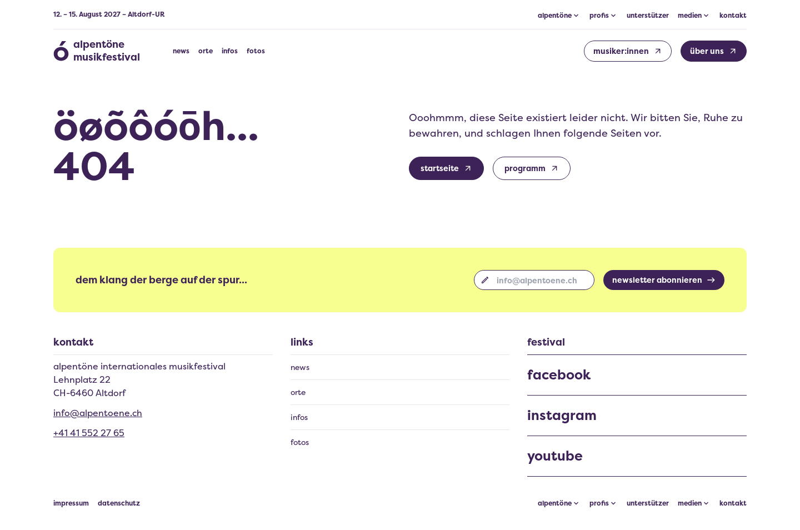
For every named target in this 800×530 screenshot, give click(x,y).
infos (230, 51)
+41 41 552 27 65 (88, 433)
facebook (559, 375)
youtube (555, 456)
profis (599, 503)
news (181, 51)
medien (690, 503)
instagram (562, 415)
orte (205, 51)
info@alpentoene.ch (97, 413)
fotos (256, 51)
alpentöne (555, 503)
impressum (71, 503)
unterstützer (648, 15)
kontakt (733, 15)
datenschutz (119, 503)
